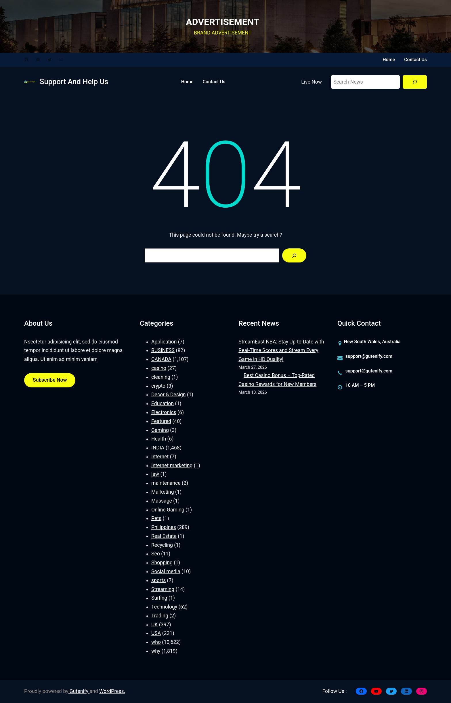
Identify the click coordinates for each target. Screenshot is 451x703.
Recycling (162, 545)
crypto (158, 386)
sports (158, 580)
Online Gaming (167, 510)
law (155, 474)
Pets (156, 518)
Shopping (162, 562)
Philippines (163, 527)
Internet (160, 456)
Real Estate (164, 536)
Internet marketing (171, 465)
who (156, 642)
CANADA (161, 359)
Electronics (163, 412)
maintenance (166, 483)
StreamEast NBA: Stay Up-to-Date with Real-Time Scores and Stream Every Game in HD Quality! (281, 350)
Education (162, 403)
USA (156, 633)
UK (154, 624)
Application (164, 342)
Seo (155, 554)
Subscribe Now (50, 380)
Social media (165, 571)
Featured (161, 421)
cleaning (160, 377)
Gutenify (79, 691)
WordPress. (112, 691)
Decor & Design (168, 394)
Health (158, 439)
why (155, 651)
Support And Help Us (74, 81)
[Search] (415, 82)
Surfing (159, 598)
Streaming (162, 589)
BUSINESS (163, 350)
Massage (161, 501)
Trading (159, 616)
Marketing (162, 492)
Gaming (160, 430)
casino (158, 368)
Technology (164, 607)
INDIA (157, 448)
